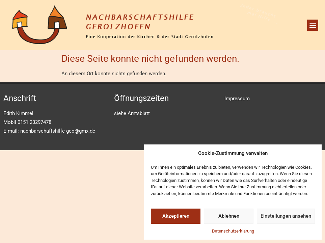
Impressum (237, 99)
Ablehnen (228, 216)
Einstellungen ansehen (286, 216)
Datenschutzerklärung (233, 231)
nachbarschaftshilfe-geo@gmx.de (57, 131)
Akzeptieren (175, 216)
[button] (312, 25)
